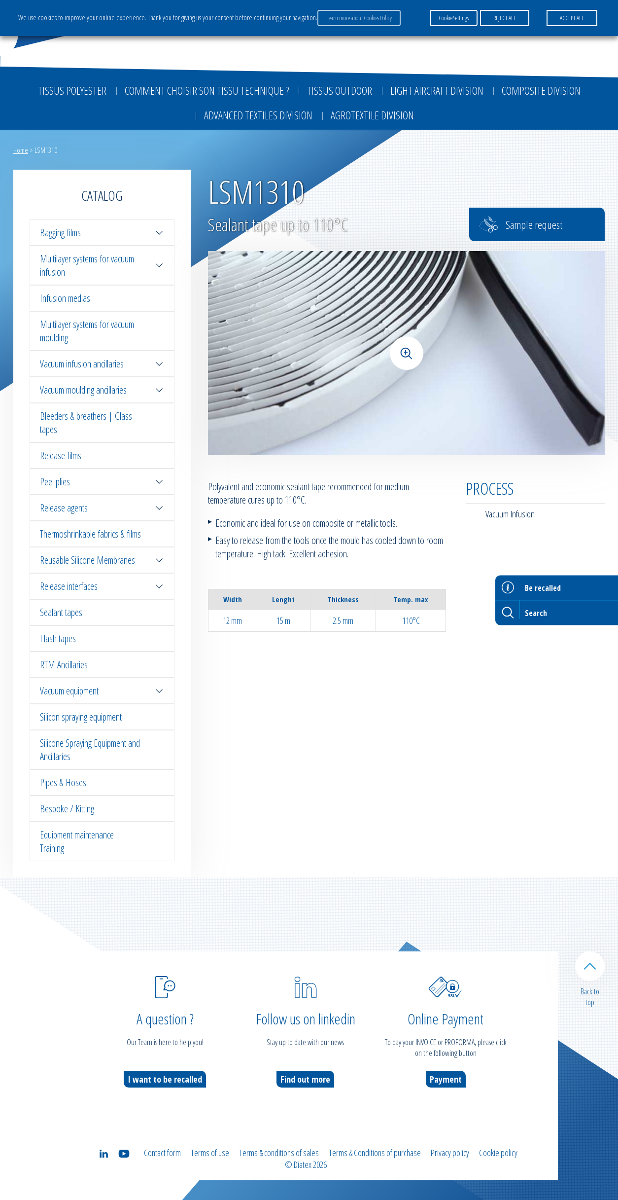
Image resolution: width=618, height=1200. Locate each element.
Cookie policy (498, 1153)
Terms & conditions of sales (279, 1153)
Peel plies (102, 481)
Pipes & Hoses (63, 782)
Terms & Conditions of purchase (375, 1153)
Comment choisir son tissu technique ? (207, 90)
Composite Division (541, 90)
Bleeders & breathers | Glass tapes (86, 422)
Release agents (102, 507)
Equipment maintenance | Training (80, 841)
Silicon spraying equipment (81, 717)
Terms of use (210, 1153)
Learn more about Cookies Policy (359, 17)
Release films (60, 455)
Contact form (162, 1153)
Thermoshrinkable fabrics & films (90, 534)
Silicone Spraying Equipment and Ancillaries (90, 749)
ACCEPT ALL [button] (572, 17)
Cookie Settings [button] (454, 17)
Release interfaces (102, 586)
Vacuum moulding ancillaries (102, 390)
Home (20, 150)
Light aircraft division (436, 90)
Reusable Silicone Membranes (102, 560)
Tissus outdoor (339, 90)
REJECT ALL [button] (504, 17)
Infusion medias (65, 298)
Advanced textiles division (258, 115)
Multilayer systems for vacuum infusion (102, 265)
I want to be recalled (165, 1079)
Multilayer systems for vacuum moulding (87, 331)
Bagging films (102, 232)
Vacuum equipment (102, 690)
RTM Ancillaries (64, 664)
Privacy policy (450, 1153)
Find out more (305, 1079)
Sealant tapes (61, 612)
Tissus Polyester (72, 90)
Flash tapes (58, 638)
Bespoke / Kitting (67, 808)
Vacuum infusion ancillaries (102, 363)
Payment (446, 1079)
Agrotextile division (372, 115)
